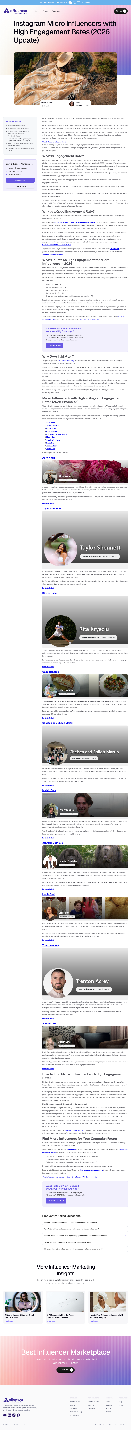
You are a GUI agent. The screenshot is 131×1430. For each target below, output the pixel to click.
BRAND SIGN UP (20, 180)
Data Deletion (124, 1425)
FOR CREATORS (20, 186)
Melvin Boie (50, 446)
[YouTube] (5, 1415)
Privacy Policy (113, 1425)
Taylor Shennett (52, 434)
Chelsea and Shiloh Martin (56, 443)
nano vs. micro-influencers (89, 328)
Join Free (91, 1405)
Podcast (108, 1408)
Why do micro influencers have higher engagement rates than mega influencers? (75, 1235)
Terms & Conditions (100, 1425)
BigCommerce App (76, 1412)
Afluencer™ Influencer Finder (74, 1139)
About (37, 11)
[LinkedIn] (9, 1415)
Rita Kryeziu (51, 437)
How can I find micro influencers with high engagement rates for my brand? (73, 1249)
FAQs (121, 1405)
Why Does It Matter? (14, 136)
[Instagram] (13, 1415)
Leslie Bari (50, 452)
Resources (55, 11)
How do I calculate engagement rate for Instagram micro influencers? (71, 1222)
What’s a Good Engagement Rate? (18, 128)
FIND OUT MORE (54, 354)
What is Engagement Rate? (16, 125)
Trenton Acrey (51, 455)
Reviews (109, 1405)
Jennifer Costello (53, 449)
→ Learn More (86, 2)
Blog (120, 1402)
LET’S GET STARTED (56, 1209)
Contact (108, 1412)
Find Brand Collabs (94, 1402)
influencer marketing (66, 369)
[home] (15, 11)
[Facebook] (18, 1415)
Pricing (45, 11)
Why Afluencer (74, 1415)
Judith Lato (50, 458)
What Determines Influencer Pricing (55, 151)
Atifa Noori (50, 431)
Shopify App (74, 1408)
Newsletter (91, 1408)
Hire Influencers (75, 1402)
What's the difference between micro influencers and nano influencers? (71, 1229)
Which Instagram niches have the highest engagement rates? (68, 1242)
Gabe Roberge (51, 440)
